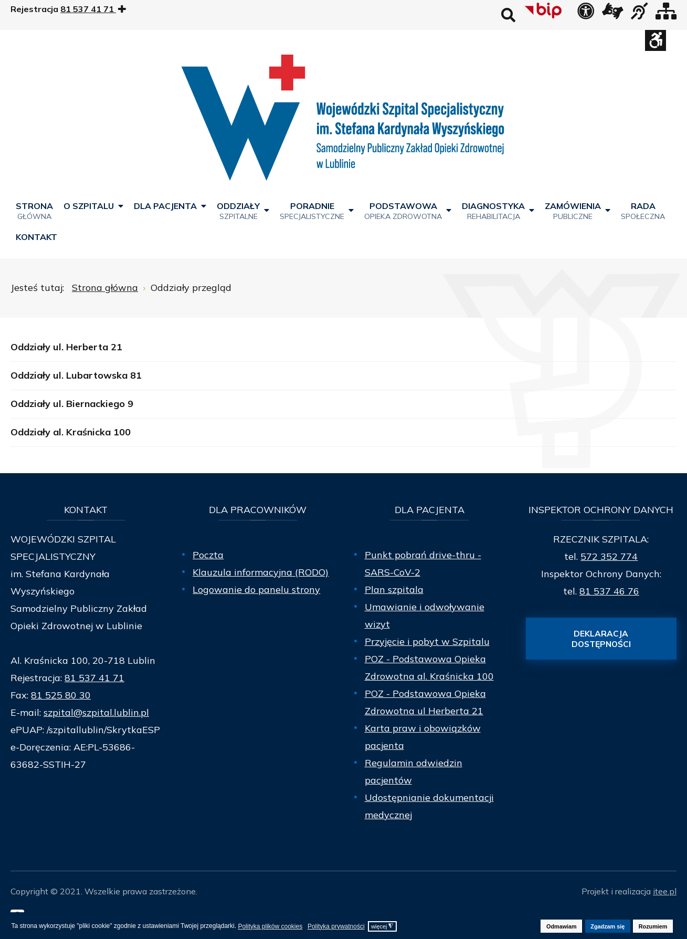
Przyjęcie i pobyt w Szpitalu (427, 641)
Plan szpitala (394, 589)
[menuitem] (34, 210)
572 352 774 (609, 556)
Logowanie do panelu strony (256, 589)
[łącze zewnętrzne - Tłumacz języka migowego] (612, 14)
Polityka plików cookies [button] (270, 926)
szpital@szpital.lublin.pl (96, 712)
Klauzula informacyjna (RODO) (261, 572)
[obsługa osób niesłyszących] (639, 14)
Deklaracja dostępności (601, 638)
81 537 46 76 (609, 591)
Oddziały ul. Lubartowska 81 (76, 375)
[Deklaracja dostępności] (585, 14)
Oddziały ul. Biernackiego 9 (71, 404)
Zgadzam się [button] (607, 926)
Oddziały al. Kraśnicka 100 (70, 432)
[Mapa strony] (666, 14)
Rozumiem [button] (653, 926)
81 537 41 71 (94, 678)
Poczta (208, 555)
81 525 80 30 (61, 695)
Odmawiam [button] (561, 926)
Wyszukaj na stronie (508, 15)
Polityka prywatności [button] (336, 926)
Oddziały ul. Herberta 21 (66, 347)
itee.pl (665, 891)
